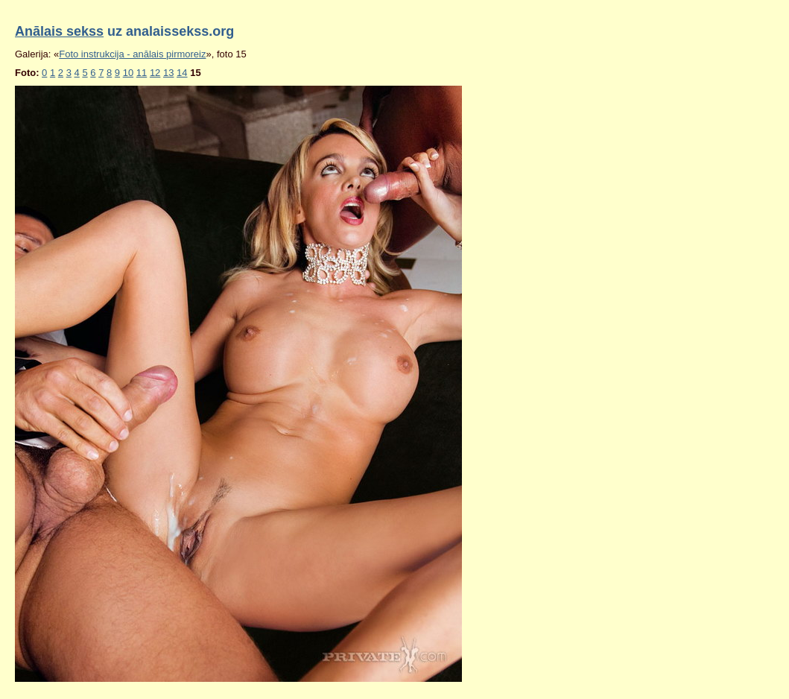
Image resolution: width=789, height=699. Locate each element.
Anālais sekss (59, 31)
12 (155, 72)
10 (128, 72)
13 (168, 72)
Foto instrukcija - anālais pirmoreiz (132, 54)
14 (182, 72)
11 (141, 72)
